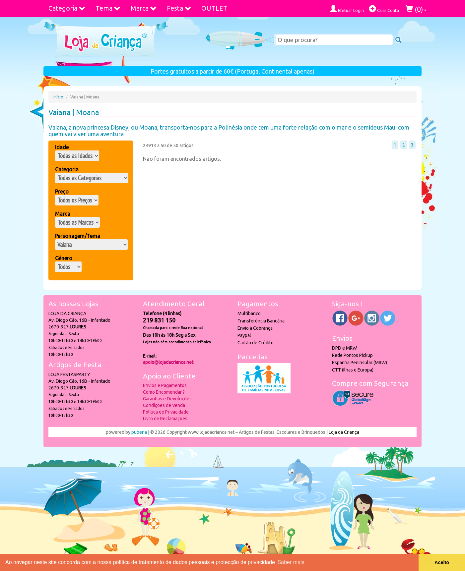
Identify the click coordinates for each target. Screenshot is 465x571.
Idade (62, 147)
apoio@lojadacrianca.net (168, 362)
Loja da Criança (344, 432)
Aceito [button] (441, 562)
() (416, 9)
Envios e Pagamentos (165, 385)
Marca (144, 8)
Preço (62, 192)
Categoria (67, 8)
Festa (179, 8)
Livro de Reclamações (165, 418)
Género (63, 258)
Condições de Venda (164, 405)
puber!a (139, 432)
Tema (108, 8)
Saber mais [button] (291, 562)
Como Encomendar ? (164, 392)
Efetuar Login (347, 9)
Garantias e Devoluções (167, 398)
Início (58, 97)
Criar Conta (384, 9)
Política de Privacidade (166, 412)
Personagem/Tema (77, 236)
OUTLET (214, 8)
